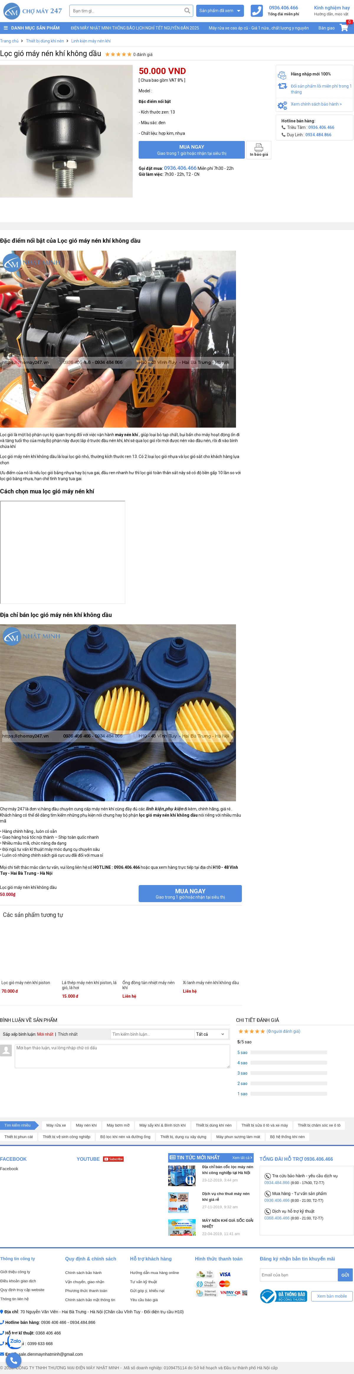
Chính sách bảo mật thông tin (90, 1300)
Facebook (9, 1168)
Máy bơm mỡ (118, 1125)
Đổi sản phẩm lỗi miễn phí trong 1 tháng (321, 89)
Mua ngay (192, 150)
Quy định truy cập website (22, 1290)
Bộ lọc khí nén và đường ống (125, 1137)
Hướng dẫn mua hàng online (154, 1272)
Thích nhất (68, 1034)
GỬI (345, 1275)
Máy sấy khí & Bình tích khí (163, 1125)
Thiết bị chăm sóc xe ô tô (319, 1125)
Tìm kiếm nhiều (17, 1125)
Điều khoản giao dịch (18, 1281)
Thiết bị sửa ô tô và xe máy (265, 1125)
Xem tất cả (242, 1158)
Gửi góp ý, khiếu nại (147, 1290)
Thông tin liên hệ (14, 1299)
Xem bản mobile (332, 1296)
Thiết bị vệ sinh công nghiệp (66, 1137)
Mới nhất (45, 1034)
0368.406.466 (277, 1218)
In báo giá (259, 150)
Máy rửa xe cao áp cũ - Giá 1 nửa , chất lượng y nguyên (259, 28)
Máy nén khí (86, 1125)
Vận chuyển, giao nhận (84, 1282)
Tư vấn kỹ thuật (143, 1282)
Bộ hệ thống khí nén (287, 1137)
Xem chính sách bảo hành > (316, 104)
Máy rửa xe (56, 1125)
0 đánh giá (143, 54)
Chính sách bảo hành (83, 1272)
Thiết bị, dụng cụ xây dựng (183, 1137)
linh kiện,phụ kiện (164, 809)
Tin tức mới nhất (198, 1157)
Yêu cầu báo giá (144, 1300)
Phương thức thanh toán (86, 1290)
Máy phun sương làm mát (238, 1137)
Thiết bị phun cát (18, 1137)
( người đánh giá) (269, 1031)
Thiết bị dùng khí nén (214, 1125)
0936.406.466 (277, 1200)
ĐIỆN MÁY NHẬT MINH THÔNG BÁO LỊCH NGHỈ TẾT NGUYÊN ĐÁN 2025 (135, 28)
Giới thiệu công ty (15, 1272)
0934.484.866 (277, 1182)
